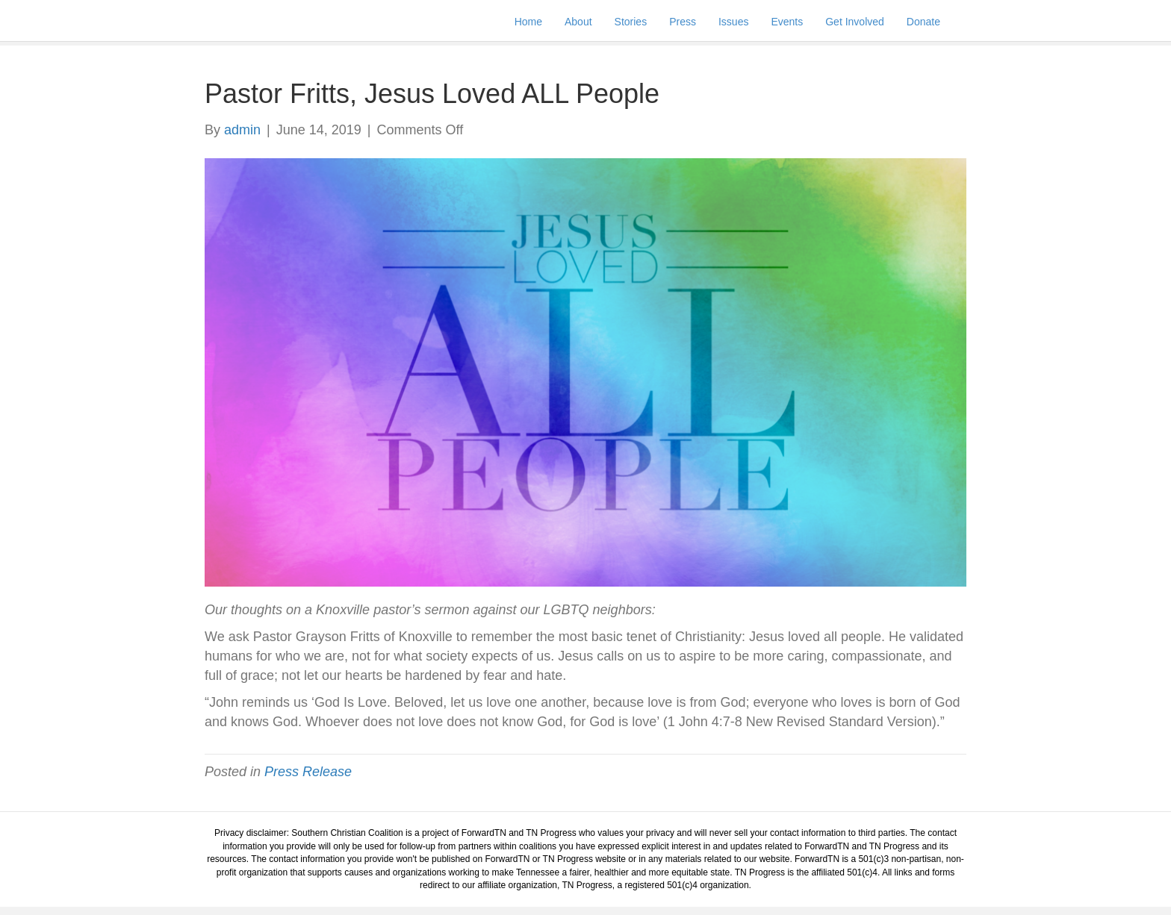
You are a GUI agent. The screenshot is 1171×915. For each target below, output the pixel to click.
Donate (938, 25)
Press (697, 25)
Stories (646, 25)
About (593, 25)
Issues (748, 25)
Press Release (308, 771)
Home (543, 25)
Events (802, 25)
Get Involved (869, 25)
